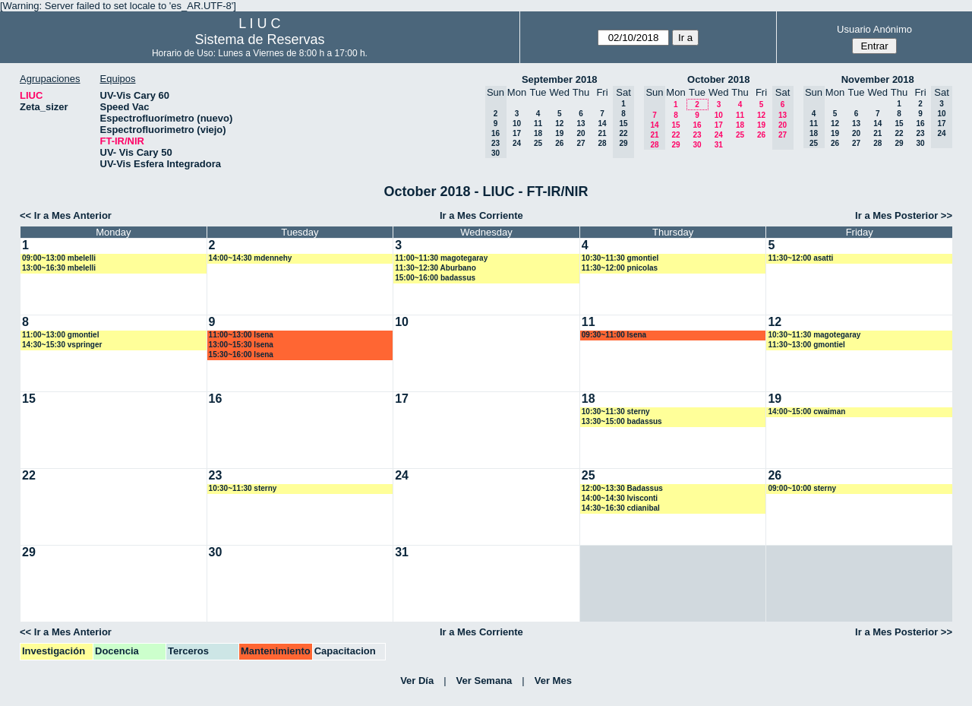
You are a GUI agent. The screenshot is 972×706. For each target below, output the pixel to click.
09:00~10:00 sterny (802, 488)
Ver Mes (553, 680)
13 (580, 123)
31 (719, 145)
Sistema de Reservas (259, 39)
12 (559, 123)
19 (559, 133)
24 (517, 143)
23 (697, 135)
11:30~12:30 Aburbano (435, 268)
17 (517, 133)
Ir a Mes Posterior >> (903, 215)
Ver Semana (484, 680)
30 (697, 145)
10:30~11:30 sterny (616, 411)
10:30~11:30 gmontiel (620, 258)
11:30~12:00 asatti (800, 258)
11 (538, 123)
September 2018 (560, 79)
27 (580, 143)
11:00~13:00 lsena (241, 335)
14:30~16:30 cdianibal (621, 508)
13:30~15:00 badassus (622, 421)
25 (538, 143)
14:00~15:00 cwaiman (806, 411)
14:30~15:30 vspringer (62, 344)
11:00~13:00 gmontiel (60, 335)
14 (602, 123)
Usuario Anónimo (874, 29)
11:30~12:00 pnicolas (620, 268)
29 (675, 145)
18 (538, 133)
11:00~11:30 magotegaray (441, 258)
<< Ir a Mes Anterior (66, 215)
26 (559, 143)
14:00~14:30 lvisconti (620, 498)
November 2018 (877, 79)
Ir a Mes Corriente (481, 215)
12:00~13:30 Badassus (622, 488)
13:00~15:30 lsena (241, 344)
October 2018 (718, 79)
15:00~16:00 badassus (435, 278)
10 (517, 123)
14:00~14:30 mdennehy (250, 258)
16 (697, 125)
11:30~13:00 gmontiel (806, 344)
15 (675, 125)
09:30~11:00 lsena (614, 335)
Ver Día (417, 680)
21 (602, 133)
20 (580, 133)
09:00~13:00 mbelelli (59, 258)
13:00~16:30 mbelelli (59, 268)
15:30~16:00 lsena (241, 354)
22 (675, 135)
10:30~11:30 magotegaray (814, 335)
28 (602, 143)
